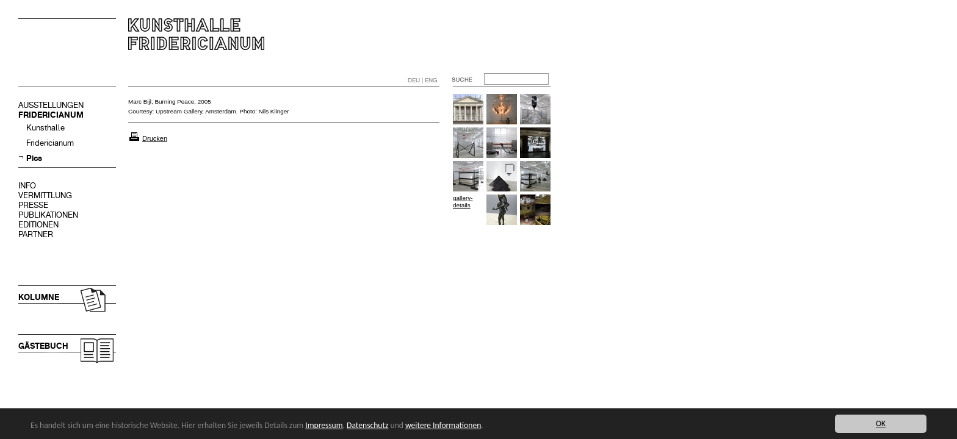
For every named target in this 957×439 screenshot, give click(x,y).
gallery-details (462, 202)
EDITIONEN (38, 224)
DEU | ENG (423, 80)
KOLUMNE (38, 297)
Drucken (154, 138)
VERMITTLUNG (45, 195)
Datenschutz (367, 425)
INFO (27, 185)
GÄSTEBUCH (43, 346)
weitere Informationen (443, 425)
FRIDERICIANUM (51, 115)
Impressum (323, 425)
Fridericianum (50, 143)
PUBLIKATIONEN (48, 215)
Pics (34, 158)
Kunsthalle (45, 127)
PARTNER (35, 234)
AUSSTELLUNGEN (51, 105)
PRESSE (33, 205)
